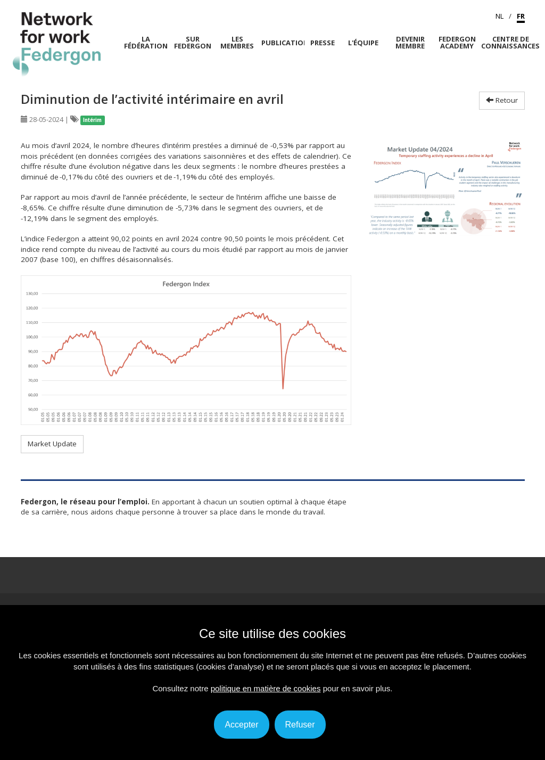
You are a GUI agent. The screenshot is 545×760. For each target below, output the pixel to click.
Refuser (300, 724)
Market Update (52, 443)
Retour (502, 100)
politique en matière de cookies (266, 688)
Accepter (241, 724)
